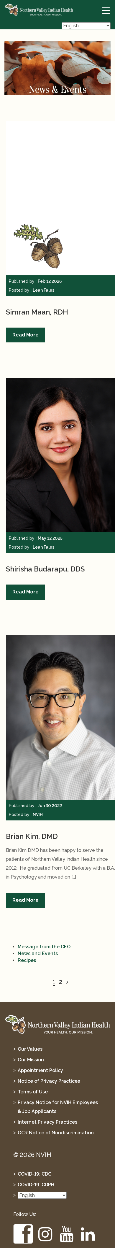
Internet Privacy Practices (47, 1122)
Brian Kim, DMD (32, 836)
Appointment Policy (40, 1070)
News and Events (38, 953)
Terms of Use (33, 1092)
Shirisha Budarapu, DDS (45, 569)
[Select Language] (86, 25)
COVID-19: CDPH (36, 1184)
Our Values (30, 1049)
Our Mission (31, 1060)
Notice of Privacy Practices (49, 1081)
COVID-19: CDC (34, 1174)
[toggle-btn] (106, 11)
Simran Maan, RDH (37, 312)
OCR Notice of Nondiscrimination (56, 1133)
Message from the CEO (44, 947)
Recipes (27, 960)
